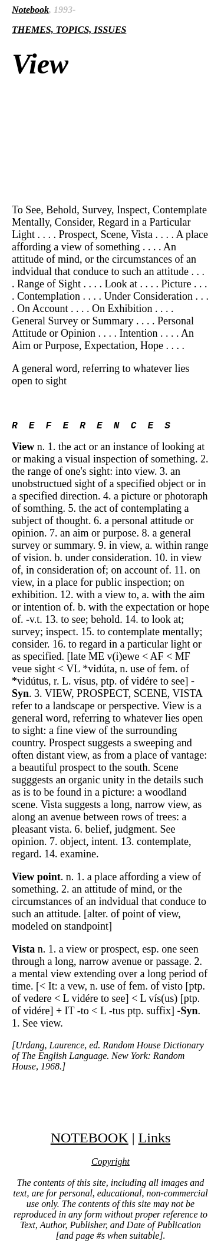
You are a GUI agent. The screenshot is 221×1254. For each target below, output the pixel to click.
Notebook (30, 10)
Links (154, 1140)
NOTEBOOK (89, 1140)
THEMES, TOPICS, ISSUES (69, 30)
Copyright (110, 1164)
